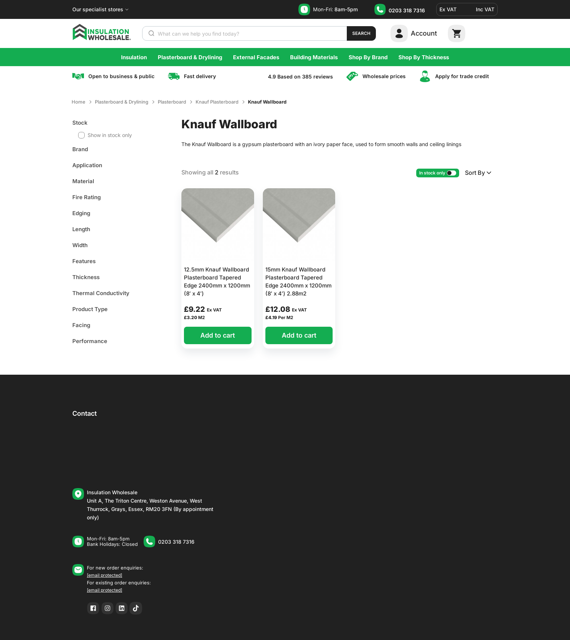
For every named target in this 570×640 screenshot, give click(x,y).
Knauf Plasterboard (217, 102)
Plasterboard (172, 102)
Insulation (134, 57)
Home (78, 102)
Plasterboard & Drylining (190, 57)
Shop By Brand (368, 57)
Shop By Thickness (423, 57)
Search (361, 33)
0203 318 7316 (407, 10)
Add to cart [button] (217, 335)
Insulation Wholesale (112, 492)
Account (424, 33)
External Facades (256, 57)
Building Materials (314, 57)
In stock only (437, 173)
